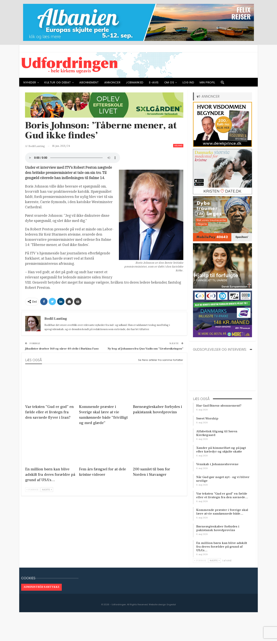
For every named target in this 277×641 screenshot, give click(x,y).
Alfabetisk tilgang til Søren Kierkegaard (216, 433)
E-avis (154, 82)
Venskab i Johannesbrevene (217, 464)
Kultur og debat (57, 82)
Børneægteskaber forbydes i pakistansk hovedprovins (217, 528)
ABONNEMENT (89, 82)
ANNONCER (112, 82)
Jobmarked (135, 82)
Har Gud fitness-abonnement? (218, 406)
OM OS (169, 82)
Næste (47, 489)
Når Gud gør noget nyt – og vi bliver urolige (222, 479)
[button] (222, 83)
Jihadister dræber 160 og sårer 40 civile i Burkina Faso (62, 348)
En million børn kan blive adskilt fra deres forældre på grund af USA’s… (221, 546)
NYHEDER (29, 82)
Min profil (207, 82)
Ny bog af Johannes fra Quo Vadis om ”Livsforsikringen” (145, 348)
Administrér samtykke (41, 587)
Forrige (32, 489)
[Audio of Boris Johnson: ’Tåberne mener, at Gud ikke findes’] (72, 158)
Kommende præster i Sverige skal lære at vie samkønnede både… (222, 512)
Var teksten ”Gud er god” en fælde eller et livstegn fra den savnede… (222, 495)
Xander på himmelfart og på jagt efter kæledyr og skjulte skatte (221, 450)
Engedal (171, 604)
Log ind (188, 82)
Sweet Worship (207, 418)
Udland (178, 145)
